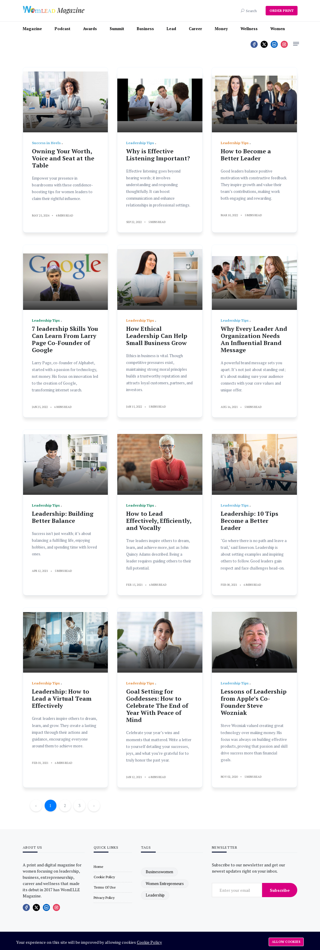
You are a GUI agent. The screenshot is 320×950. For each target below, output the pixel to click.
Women (277, 28)
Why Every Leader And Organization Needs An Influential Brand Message (254, 339)
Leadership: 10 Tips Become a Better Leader (249, 521)
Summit (117, 28)
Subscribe (280, 890)
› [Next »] (94, 805)
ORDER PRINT (281, 10)
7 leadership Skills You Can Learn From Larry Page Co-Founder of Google (65, 339)
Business (145, 28)
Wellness (249, 28)
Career (195, 28)
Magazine (32, 28)
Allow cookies (286, 942)
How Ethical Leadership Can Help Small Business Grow (156, 336)
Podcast (62, 28)
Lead (171, 28)
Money (221, 28)
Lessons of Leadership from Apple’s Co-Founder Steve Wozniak (254, 702)
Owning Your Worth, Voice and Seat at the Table (63, 158)
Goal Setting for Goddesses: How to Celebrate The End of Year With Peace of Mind (157, 705)
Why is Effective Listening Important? (158, 154)
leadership (155, 895)
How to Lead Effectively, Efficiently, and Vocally (158, 521)
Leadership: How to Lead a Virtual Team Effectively (62, 698)
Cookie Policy (149, 942)
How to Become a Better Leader (246, 154)
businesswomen (159, 871)
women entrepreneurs (165, 883)
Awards (90, 28)
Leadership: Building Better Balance (62, 517)
